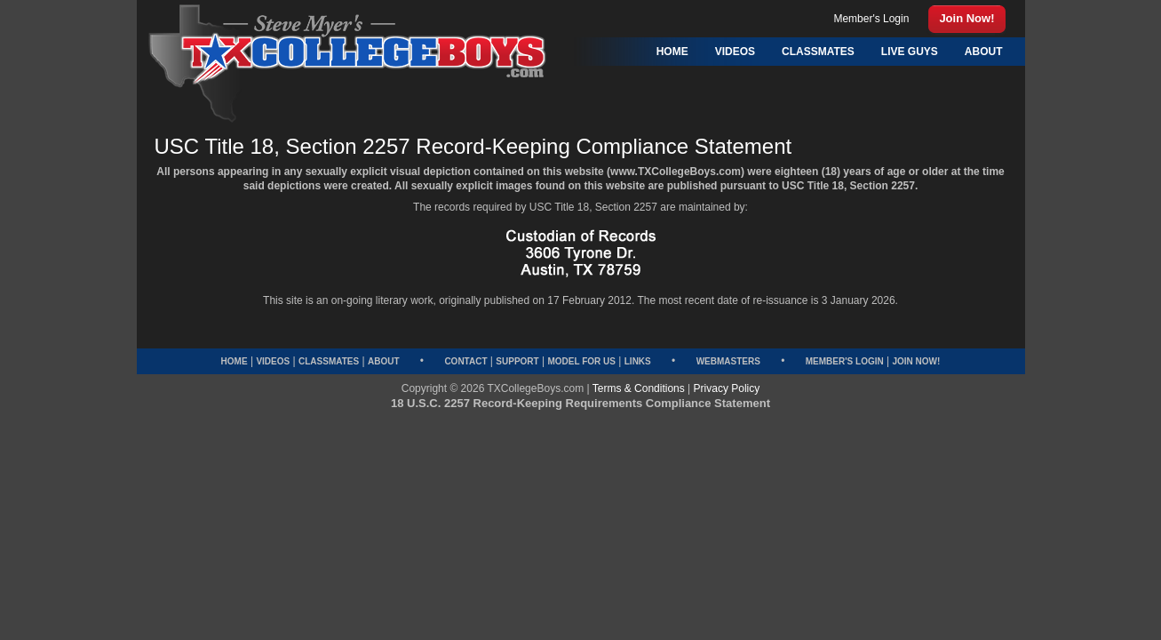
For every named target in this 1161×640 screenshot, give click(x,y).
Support (517, 361)
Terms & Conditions (638, 388)
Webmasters (728, 361)
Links (637, 361)
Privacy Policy (727, 388)
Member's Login (845, 361)
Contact (465, 361)
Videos (273, 361)
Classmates (328, 361)
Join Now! (917, 361)
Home (234, 361)
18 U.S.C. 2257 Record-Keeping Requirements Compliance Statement (580, 403)
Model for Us (581, 361)
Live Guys (909, 51)
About (384, 361)
